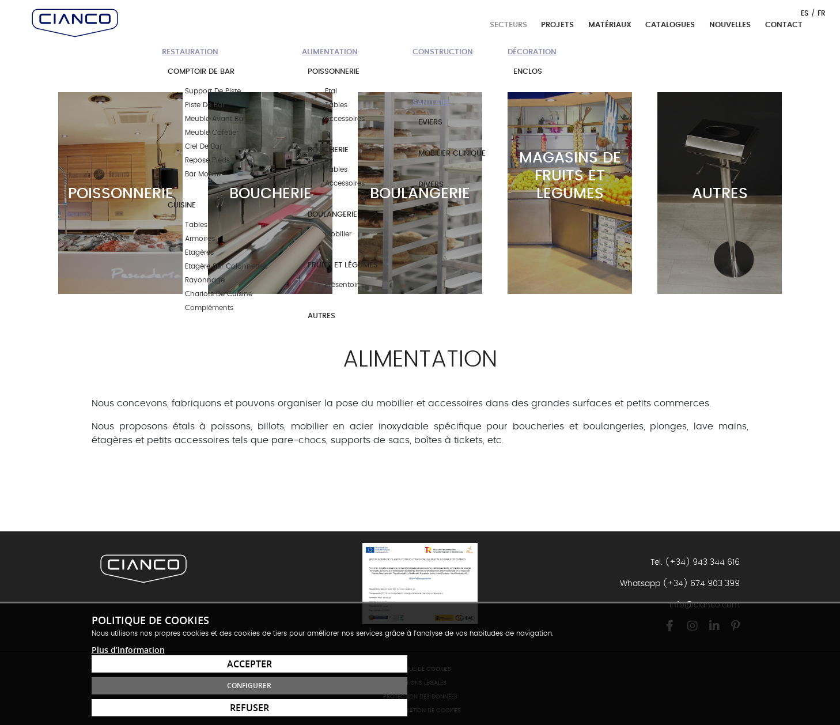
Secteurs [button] (509, 25)
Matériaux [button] (611, 25)
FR (822, 13)
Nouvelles (730, 25)
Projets (557, 25)
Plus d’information (128, 702)
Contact (784, 25)
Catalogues (670, 25)
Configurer (682, 685)
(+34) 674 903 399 (701, 584)
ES (804, 13)
